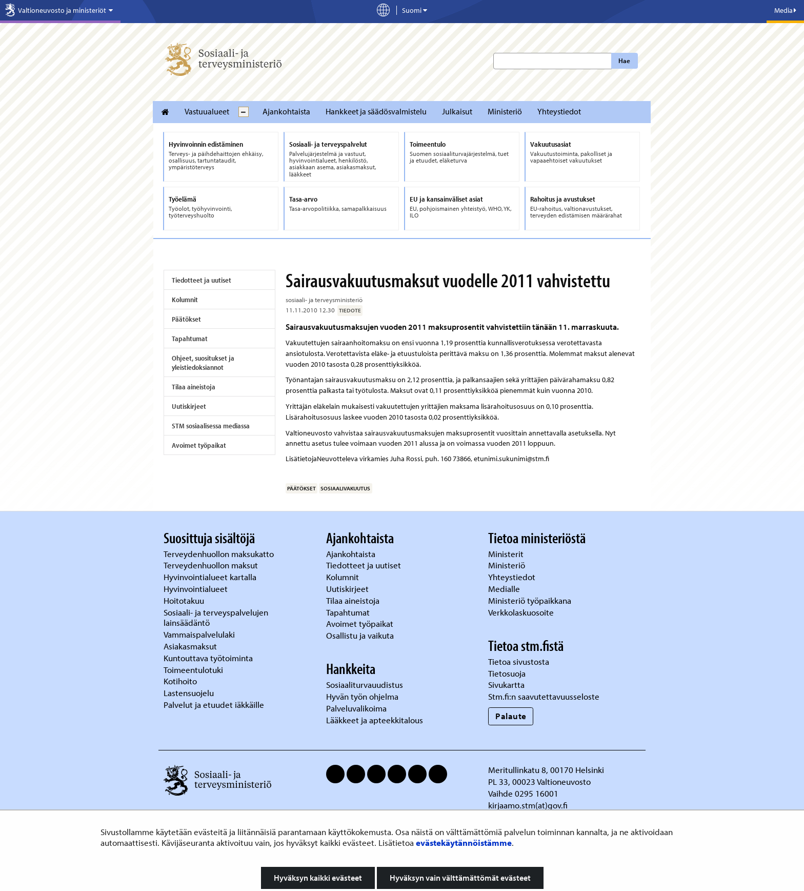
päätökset (301, 488)
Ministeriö (505, 111)
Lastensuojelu (190, 692)
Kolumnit (185, 299)
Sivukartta (506, 684)
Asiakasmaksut (190, 646)
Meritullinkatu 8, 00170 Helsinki (546, 769)
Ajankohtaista (286, 111)
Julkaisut (457, 111)
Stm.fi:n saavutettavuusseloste (543, 696)
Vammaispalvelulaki (200, 634)
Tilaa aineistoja (193, 386)
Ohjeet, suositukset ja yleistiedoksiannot (203, 362)
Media (785, 10)
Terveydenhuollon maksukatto (220, 553)
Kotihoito (180, 681)
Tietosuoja (507, 673)
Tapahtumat (190, 338)
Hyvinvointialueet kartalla (211, 576)
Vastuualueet (207, 111)
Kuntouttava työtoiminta (208, 657)
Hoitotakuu (185, 600)
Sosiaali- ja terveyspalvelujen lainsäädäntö (216, 617)
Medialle (505, 588)
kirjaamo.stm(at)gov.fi (528, 805)
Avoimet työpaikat (199, 445)
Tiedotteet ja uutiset (201, 280)
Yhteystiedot (559, 111)
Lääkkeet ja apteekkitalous (374, 720)
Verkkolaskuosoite (522, 612)
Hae (624, 60)
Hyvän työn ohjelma (362, 696)
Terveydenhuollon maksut (212, 565)
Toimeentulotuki (194, 669)
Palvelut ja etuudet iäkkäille (214, 704)
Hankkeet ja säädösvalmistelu (376, 111)
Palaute (511, 715)
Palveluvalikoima (356, 708)
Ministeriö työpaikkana (530, 600)
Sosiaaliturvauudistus (364, 684)
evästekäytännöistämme (464, 842)
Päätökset (186, 319)
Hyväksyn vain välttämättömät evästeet (460, 878)
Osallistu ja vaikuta (360, 635)
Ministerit (507, 553)
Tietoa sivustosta (518, 661)
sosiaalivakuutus (345, 488)
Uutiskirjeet (189, 406)
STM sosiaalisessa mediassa (211, 425)
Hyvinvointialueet (197, 588)
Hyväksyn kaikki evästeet (318, 878)
